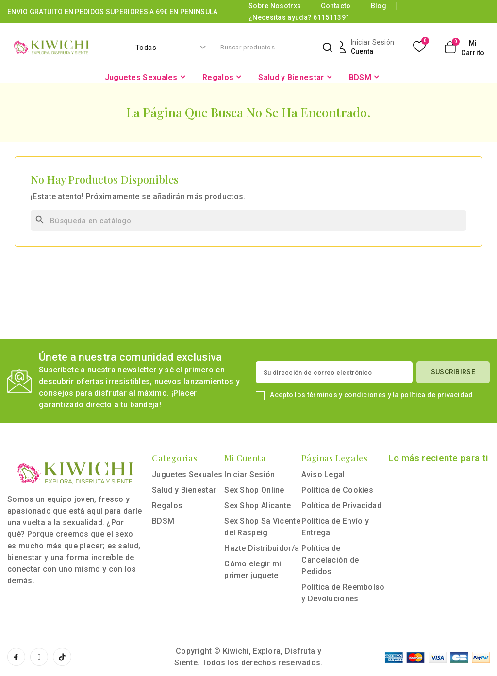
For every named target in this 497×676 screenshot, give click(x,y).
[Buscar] (248, 220)
